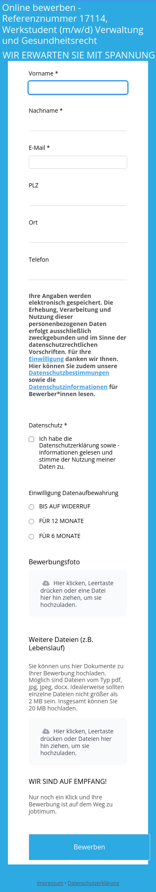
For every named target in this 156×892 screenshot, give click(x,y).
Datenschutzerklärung (93, 883)
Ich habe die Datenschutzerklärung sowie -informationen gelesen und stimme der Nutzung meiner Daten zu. (79, 452)
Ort (33, 222)
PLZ (34, 185)
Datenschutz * (48, 425)
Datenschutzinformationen (68, 387)
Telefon (39, 259)
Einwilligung (46, 359)
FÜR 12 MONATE (61, 521)
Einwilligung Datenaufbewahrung (73, 493)
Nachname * (46, 110)
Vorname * (43, 73)
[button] (78, 593)
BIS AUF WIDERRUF (65, 506)
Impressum (50, 883)
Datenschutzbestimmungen (69, 373)
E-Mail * (39, 148)
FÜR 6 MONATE (60, 536)
